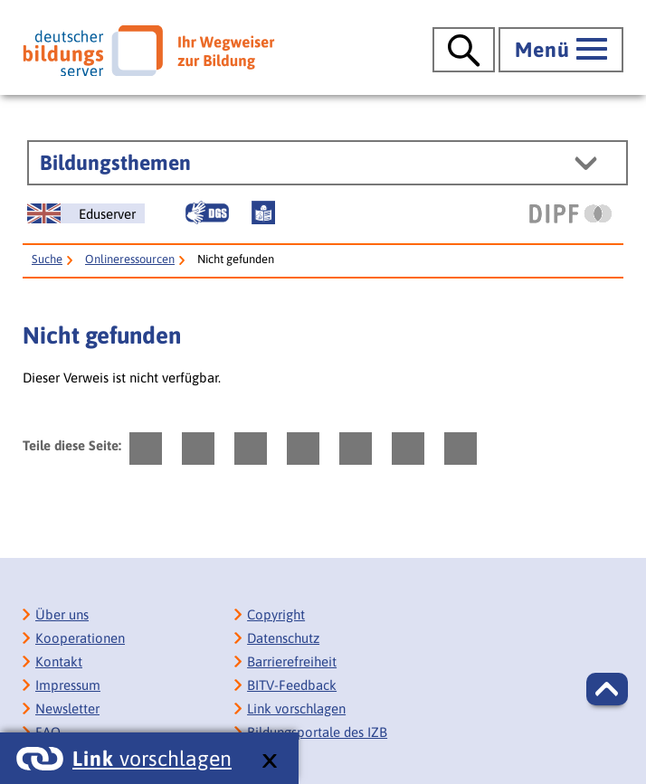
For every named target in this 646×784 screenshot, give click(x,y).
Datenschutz (283, 638)
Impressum (67, 685)
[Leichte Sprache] (263, 212)
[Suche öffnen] (463, 49)
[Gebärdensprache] (207, 212)
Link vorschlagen (296, 708)
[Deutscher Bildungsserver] (148, 50)
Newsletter (67, 708)
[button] (607, 689)
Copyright (276, 614)
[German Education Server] (86, 213)
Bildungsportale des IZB (317, 732)
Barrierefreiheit (292, 661)
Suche (47, 259)
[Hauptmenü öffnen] (561, 49)
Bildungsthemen (115, 163)
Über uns (62, 614)
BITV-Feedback (292, 685)
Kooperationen (80, 638)
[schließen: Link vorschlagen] (269, 762)
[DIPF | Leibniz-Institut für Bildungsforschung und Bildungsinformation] (570, 213)
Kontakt (58, 661)
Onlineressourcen (130, 259)
